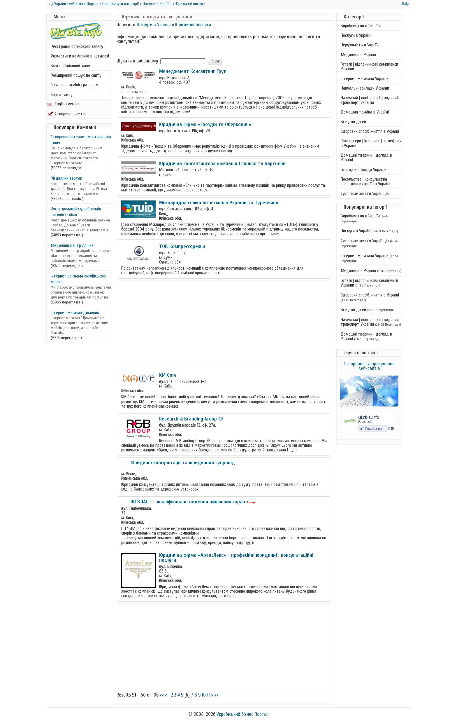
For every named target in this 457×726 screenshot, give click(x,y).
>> (216, 695)
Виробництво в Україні (361, 25)
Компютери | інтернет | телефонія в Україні (371, 143)
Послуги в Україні (157, 3)
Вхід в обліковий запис (71, 65)
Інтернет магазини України (365, 78)
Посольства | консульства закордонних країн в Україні (365, 181)
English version (64, 104)
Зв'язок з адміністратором (75, 85)
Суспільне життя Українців (365, 193)
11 (208, 695)
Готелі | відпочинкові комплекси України (369, 66)
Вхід (405, 3)
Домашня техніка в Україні (365, 112)
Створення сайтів (67, 113)
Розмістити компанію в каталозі (80, 56)
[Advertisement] (224, 324)
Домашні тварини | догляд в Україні (366, 158)
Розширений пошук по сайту (76, 75)
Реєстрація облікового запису (77, 46)
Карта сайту (62, 94)
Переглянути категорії (120, 3)
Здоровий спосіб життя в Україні (370, 131)
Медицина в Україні (358, 54)
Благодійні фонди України (363, 169)
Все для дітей (353, 121)
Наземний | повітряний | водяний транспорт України (370, 100)
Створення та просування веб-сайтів (369, 366)
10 (204, 695)
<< (162, 695)
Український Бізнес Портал (76, 3)
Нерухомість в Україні (360, 45)
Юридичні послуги (190, 3)
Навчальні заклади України (365, 88)
